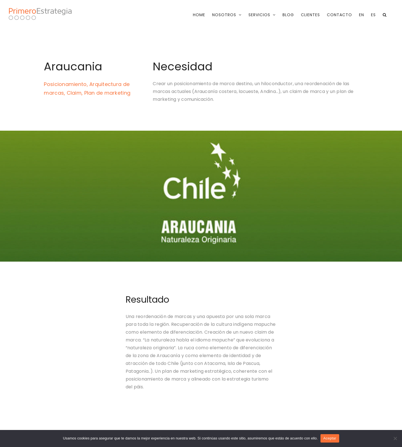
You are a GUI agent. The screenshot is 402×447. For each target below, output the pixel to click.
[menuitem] (361, 15)
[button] (385, 15)
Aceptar (329, 438)
